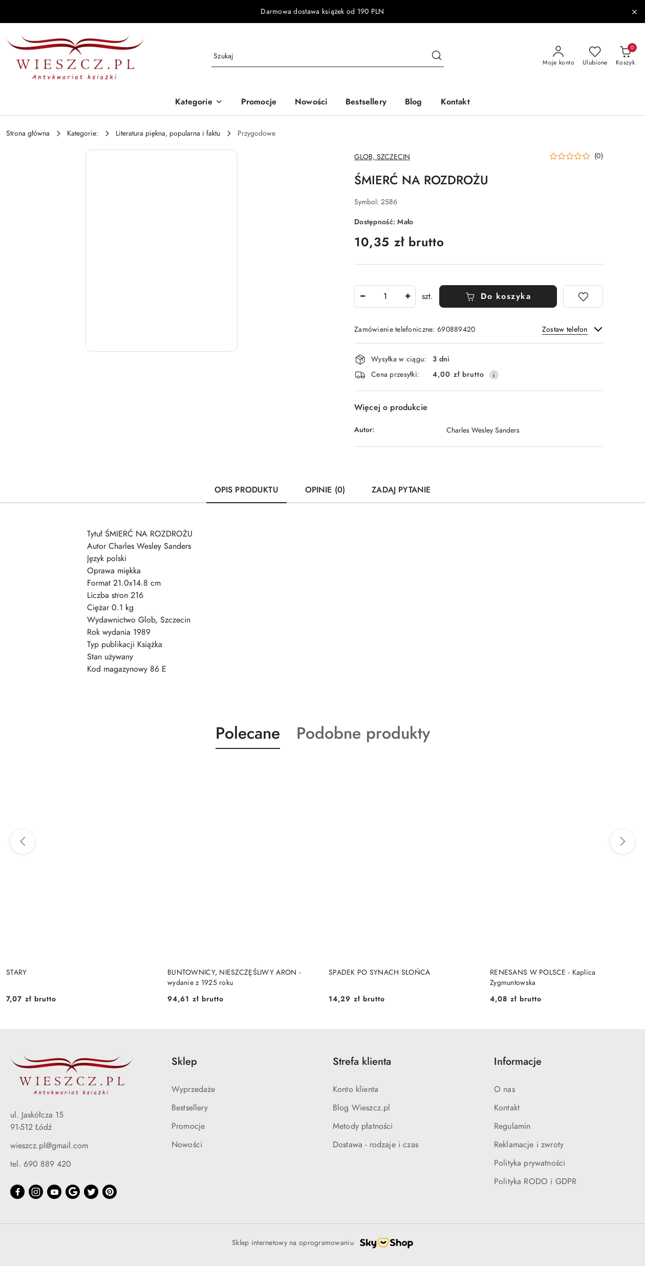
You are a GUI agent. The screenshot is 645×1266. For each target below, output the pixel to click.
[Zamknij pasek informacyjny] (634, 11)
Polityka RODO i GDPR (535, 1181)
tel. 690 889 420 (40, 1164)
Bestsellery (189, 1107)
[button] (198, 103)
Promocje (188, 1126)
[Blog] (413, 103)
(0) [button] (598, 156)
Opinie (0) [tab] (325, 490)
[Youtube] (54, 1192)
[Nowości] (311, 103)
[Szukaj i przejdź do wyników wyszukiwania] (436, 56)
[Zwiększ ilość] (407, 296)
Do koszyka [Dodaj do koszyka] (498, 296)
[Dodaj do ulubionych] (583, 296)
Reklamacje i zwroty (529, 1144)
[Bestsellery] (366, 103)
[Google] (73, 1192)
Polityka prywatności (529, 1163)
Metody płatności (363, 1126)
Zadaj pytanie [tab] (401, 490)
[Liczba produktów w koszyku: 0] (625, 56)
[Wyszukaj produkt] (327, 56)
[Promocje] (259, 103)
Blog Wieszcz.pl (361, 1107)
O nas (504, 1089)
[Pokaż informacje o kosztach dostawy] (494, 374)
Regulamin (512, 1126)
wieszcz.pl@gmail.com (49, 1145)
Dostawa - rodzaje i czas (375, 1144)
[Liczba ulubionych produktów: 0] (595, 56)
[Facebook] (17, 1192)
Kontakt (507, 1107)
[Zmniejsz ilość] (362, 296)
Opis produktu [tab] (246, 490)
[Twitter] (91, 1192)
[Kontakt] (455, 103)
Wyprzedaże (193, 1089)
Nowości (186, 1144)
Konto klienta (355, 1089)
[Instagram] (36, 1192)
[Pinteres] (109, 1192)
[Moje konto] (558, 56)
